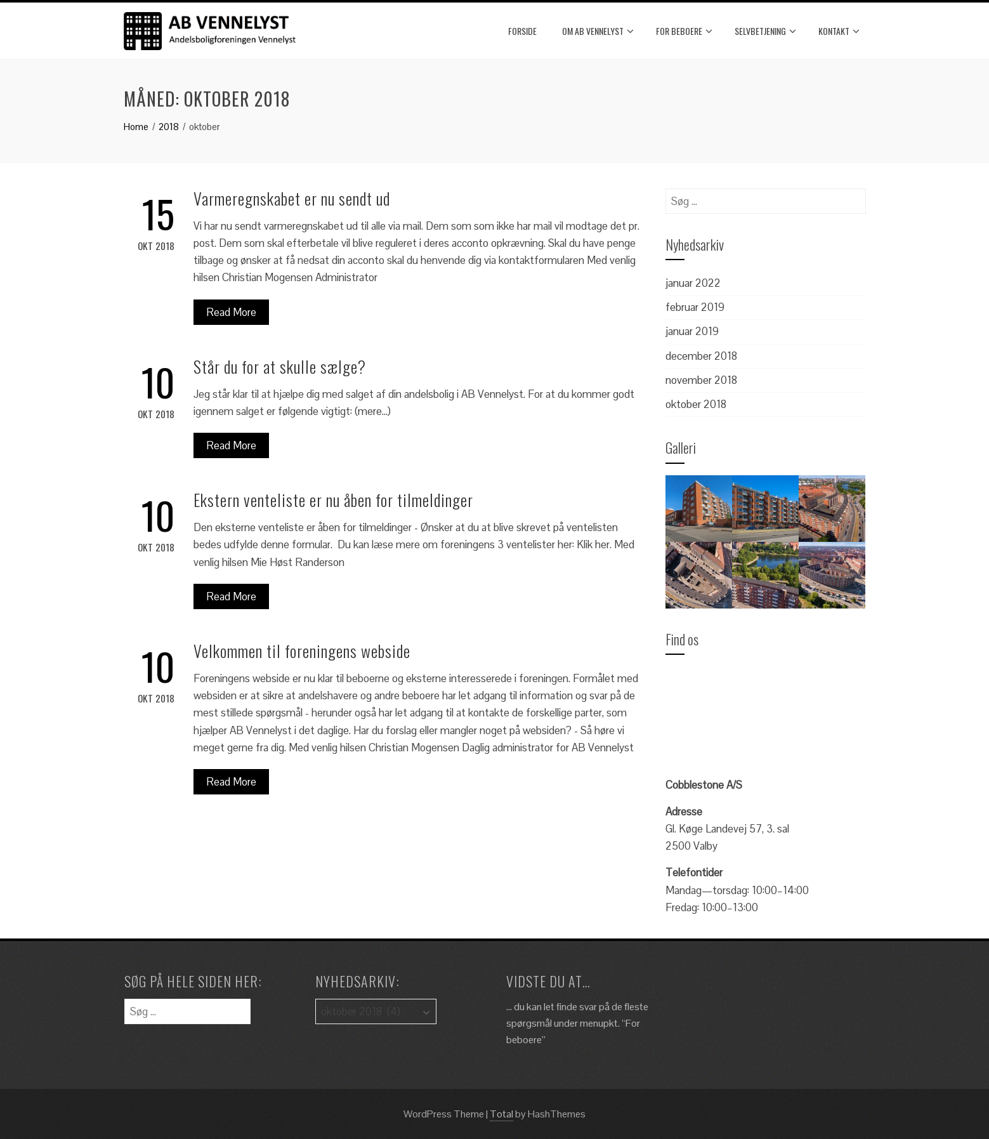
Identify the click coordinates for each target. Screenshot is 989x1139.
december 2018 (701, 356)
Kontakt (839, 31)
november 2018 (701, 380)
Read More (231, 312)
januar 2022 (693, 283)
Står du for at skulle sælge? (279, 366)
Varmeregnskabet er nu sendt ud (291, 198)
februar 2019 (694, 307)
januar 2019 (692, 331)
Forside (522, 30)
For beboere (684, 31)
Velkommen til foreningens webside (301, 650)
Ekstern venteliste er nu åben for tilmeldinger (333, 499)
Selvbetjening (765, 31)
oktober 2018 (695, 404)
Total (501, 1114)
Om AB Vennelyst (598, 31)
